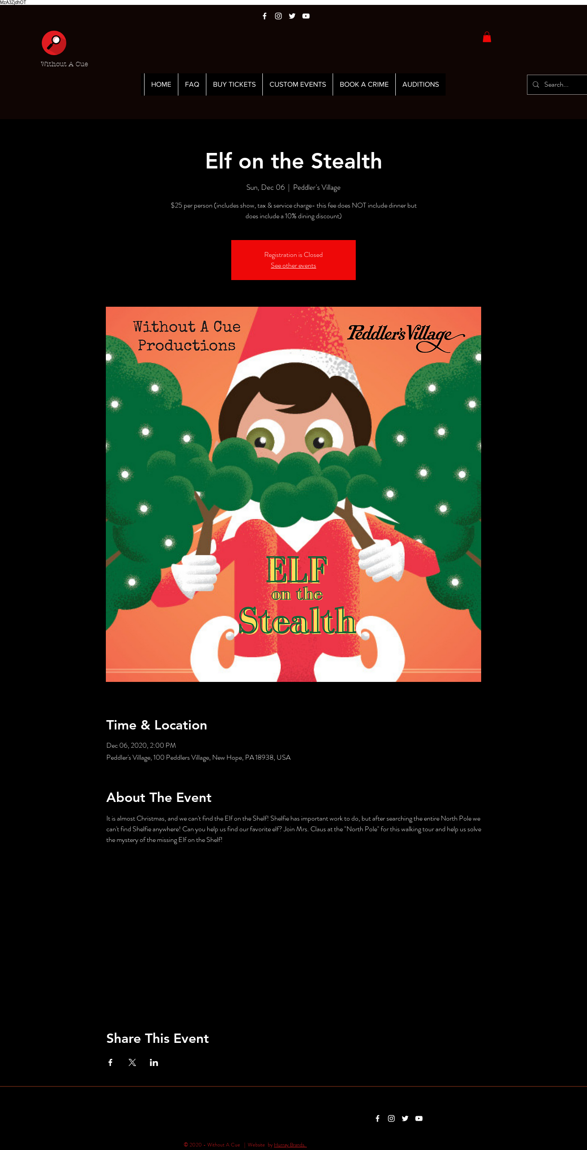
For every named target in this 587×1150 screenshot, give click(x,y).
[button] (486, 37)
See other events (293, 265)
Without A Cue (64, 64)
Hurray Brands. (290, 1145)
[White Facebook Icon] (264, 16)
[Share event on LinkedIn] (154, 1062)
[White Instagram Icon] (278, 16)
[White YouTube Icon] (306, 16)
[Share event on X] (132, 1062)
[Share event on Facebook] (110, 1062)
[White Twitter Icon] (292, 16)
